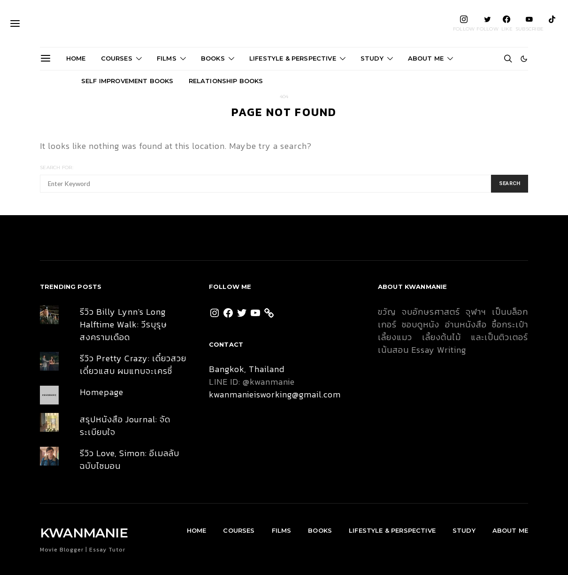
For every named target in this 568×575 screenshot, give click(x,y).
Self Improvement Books (127, 81)
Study (372, 58)
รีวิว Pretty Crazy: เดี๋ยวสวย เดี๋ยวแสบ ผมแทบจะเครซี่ (133, 364)
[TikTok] (552, 23)
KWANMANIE (284, 23)
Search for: (56, 167)
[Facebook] (507, 23)
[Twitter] (487, 23)
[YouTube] (529, 23)
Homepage (101, 392)
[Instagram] (464, 23)
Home (76, 58)
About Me (426, 58)
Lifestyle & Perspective (292, 58)
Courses (116, 58)
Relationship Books (226, 81)
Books (213, 58)
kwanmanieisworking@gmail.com (275, 394)
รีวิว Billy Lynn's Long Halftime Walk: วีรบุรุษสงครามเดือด (123, 324)
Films (167, 58)
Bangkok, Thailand (246, 369)
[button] (524, 58)
